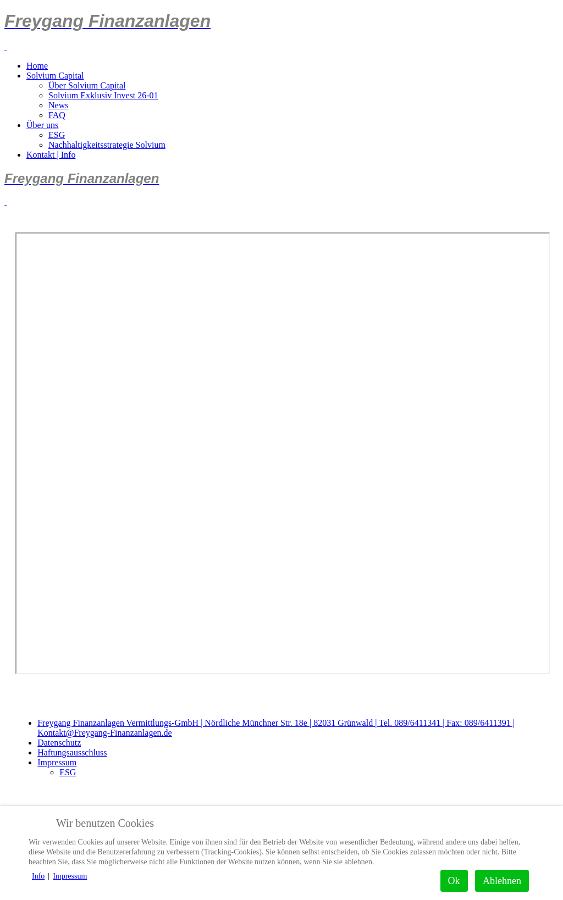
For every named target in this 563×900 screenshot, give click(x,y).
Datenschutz (59, 742)
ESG (56, 135)
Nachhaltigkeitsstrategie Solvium (106, 144)
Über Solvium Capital (86, 85)
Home (37, 65)
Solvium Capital (55, 75)
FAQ (56, 115)
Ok (454, 880)
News (58, 105)
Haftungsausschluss (72, 752)
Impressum (56, 762)
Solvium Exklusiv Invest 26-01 (103, 95)
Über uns (42, 125)
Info (38, 876)
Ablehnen (502, 880)
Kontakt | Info (50, 154)
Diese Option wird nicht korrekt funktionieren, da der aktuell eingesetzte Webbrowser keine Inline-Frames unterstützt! (282, 453)
